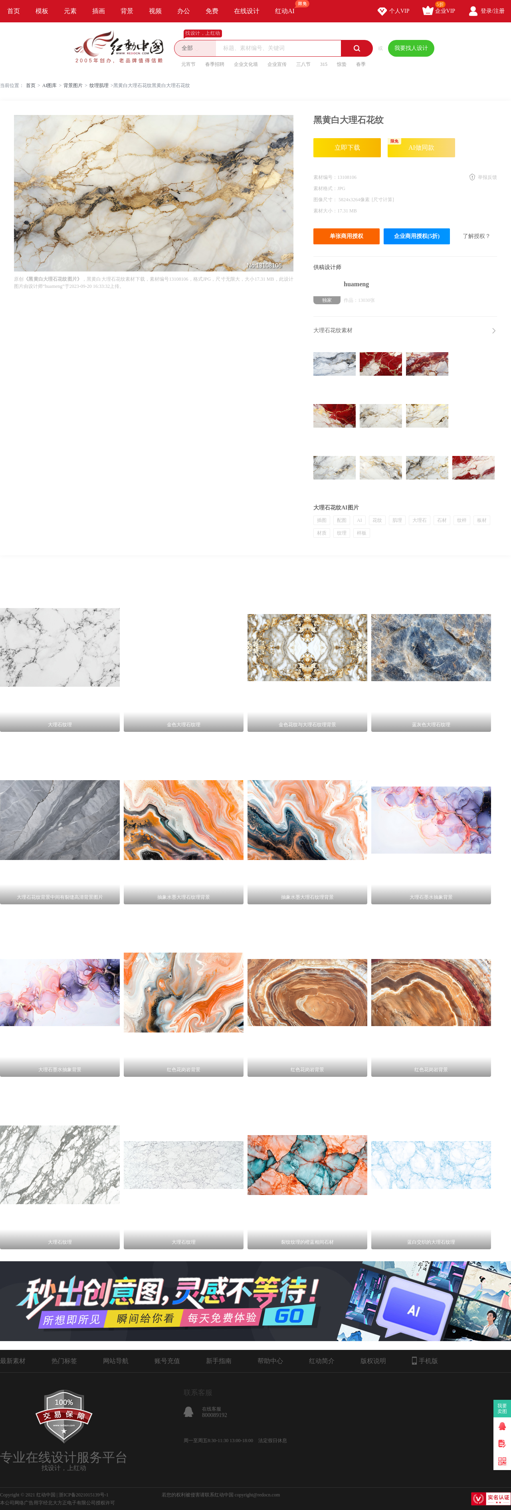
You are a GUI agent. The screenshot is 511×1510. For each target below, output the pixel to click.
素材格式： (325, 188)
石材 (442, 520)
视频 (155, 11)
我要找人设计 (411, 48)
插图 (322, 520)
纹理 (342, 533)
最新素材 (13, 1360)
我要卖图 (502, 1408)
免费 (212, 11)
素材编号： (325, 177)
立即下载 (347, 147)
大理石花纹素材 (333, 330)
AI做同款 (411, 144)
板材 (482, 520)
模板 (42, 11)
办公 (183, 11)
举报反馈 (487, 177)
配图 (342, 520)
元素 (70, 11)
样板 (361, 533)
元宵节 (188, 64)
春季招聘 (214, 64)
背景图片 (73, 85)
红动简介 (322, 1360)
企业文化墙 (246, 64)
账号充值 (167, 1360)
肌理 (397, 520)
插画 (98, 11)
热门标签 (64, 1360)
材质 (322, 533)
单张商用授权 (346, 236)
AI (359, 520)
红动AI (288, 7)
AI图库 (49, 85)
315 (323, 64)
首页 (13, 11)
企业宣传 (277, 64)
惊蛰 (342, 64)
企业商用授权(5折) (417, 236)
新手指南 (219, 1360)
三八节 (303, 64)
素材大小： (325, 211)
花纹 (377, 520)
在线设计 (246, 11)
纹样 (462, 520)
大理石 (419, 520)
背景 (127, 11)
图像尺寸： (326, 199)
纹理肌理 (99, 85)
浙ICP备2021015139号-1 (84, 1495)
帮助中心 (270, 1360)
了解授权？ (477, 236)
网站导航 (116, 1360)
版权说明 (373, 1360)
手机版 (425, 1361)
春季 (361, 64)
